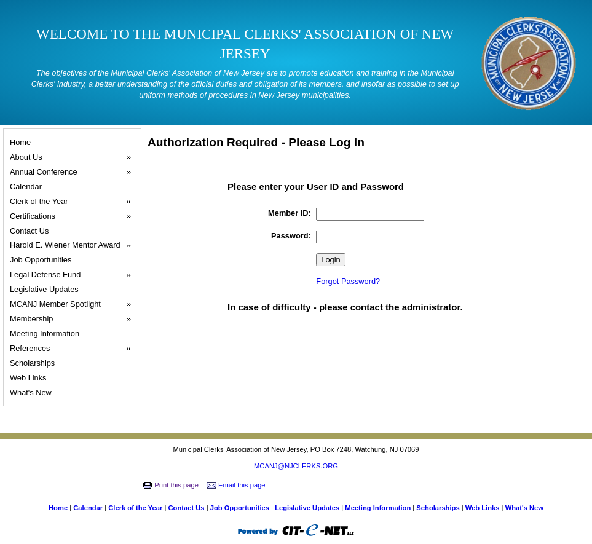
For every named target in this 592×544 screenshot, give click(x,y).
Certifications (74, 216)
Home (22, 142)
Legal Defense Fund (74, 274)
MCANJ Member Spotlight (74, 304)
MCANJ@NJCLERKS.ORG (296, 466)
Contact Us (31, 230)
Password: (291, 235)
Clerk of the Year (74, 201)
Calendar (28, 186)
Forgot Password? (348, 281)
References (74, 348)
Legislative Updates (46, 289)
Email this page (237, 485)
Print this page (171, 485)
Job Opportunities (42, 259)
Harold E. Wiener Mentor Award (74, 245)
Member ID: (289, 213)
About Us (74, 157)
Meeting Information (46, 333)
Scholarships (34, 363)
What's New (32, 392)
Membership (74, 319)
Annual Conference (74, 172)
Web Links (30, 377)
